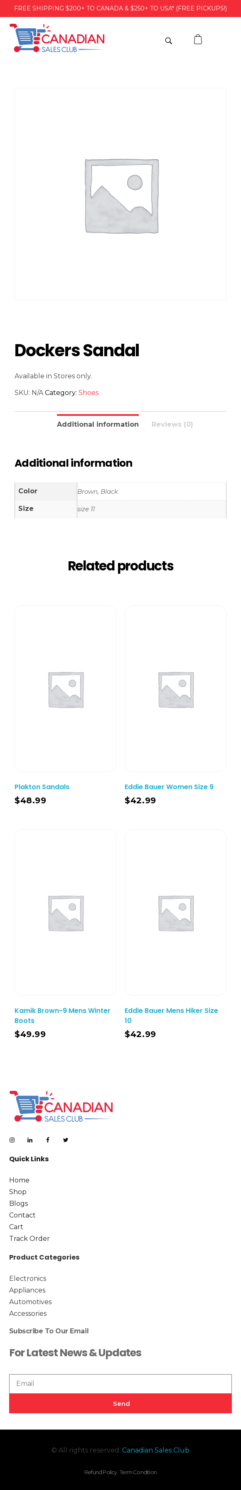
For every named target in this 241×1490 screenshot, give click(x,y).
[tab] (97, 423)
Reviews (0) (172, 424)
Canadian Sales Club (155, 1450)
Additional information (98, 424)
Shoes (88, 393)
